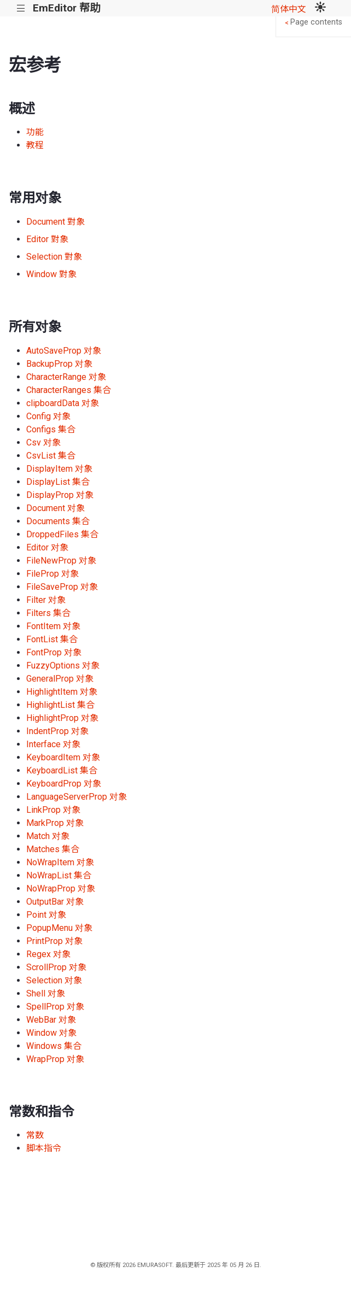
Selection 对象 (54, 980)
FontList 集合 (52, 639)
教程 (35, 145)
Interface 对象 (53, 744)
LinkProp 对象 (53, 810)
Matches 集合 (52, 849)
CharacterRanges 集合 (68, 390)
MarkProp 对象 (55, 823)
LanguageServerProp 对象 (76, 796)
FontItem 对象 (53, 626)
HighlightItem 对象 (61, 692)
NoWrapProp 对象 (60, 888)
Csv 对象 (43, 442)
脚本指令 (43, 1148)
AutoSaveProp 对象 (63, 350)
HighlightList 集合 (60, 705)
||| (21, 8)
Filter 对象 (46, 600)
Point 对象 (46, 915)
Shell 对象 (45, 993)
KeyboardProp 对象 (63, 783)
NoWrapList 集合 (58, 875)
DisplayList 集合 (58, 482)
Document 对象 (55, 508)
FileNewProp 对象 (61, 560)
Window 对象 (51, 1033)
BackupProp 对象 (59, 364)
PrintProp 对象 (54, 941)
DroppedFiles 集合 (62, 534)
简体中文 (288, 9)
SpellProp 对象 (55, 1006)
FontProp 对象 (53, 652)
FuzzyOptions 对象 (63, 665)
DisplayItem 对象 (59, 469)
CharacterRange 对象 (66, 377)
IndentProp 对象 (57, 731)
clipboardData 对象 (62, 403)
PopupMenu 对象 (59, 928)
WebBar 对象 (51, 1019)
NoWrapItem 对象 (60, 862)
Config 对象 (48, 416)
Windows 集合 (53, 1046)
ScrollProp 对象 (56, 967)
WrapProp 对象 (55, 1059)
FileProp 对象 (52, 573)
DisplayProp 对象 (59, 495)
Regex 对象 (48, 954)
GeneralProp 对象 (59, 678)
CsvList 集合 (50, 455)
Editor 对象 (47, 547)
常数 (35, 1135)
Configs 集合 (50, 429)
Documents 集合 (58, 521)
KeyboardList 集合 (61, 770)
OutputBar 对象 (55, 901)
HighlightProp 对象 (62, 718)
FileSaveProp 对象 (62, 587)
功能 (35, 132)
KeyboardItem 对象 (63, 757)
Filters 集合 (48, 613)
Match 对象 (47, 836)
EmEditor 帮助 (66, 8)
